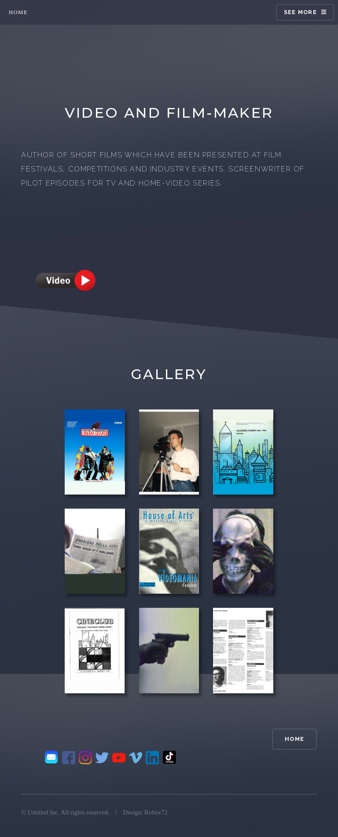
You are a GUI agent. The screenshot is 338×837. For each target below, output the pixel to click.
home (18, 12)
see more (300, 12)
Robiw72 (156, 812)
